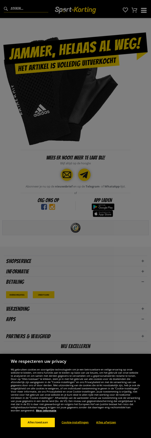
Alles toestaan (38, 425)
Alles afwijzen (106, 425)
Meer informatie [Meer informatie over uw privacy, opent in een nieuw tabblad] (46, 413)
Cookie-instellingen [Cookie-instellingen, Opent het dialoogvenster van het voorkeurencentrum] (75, 425)
